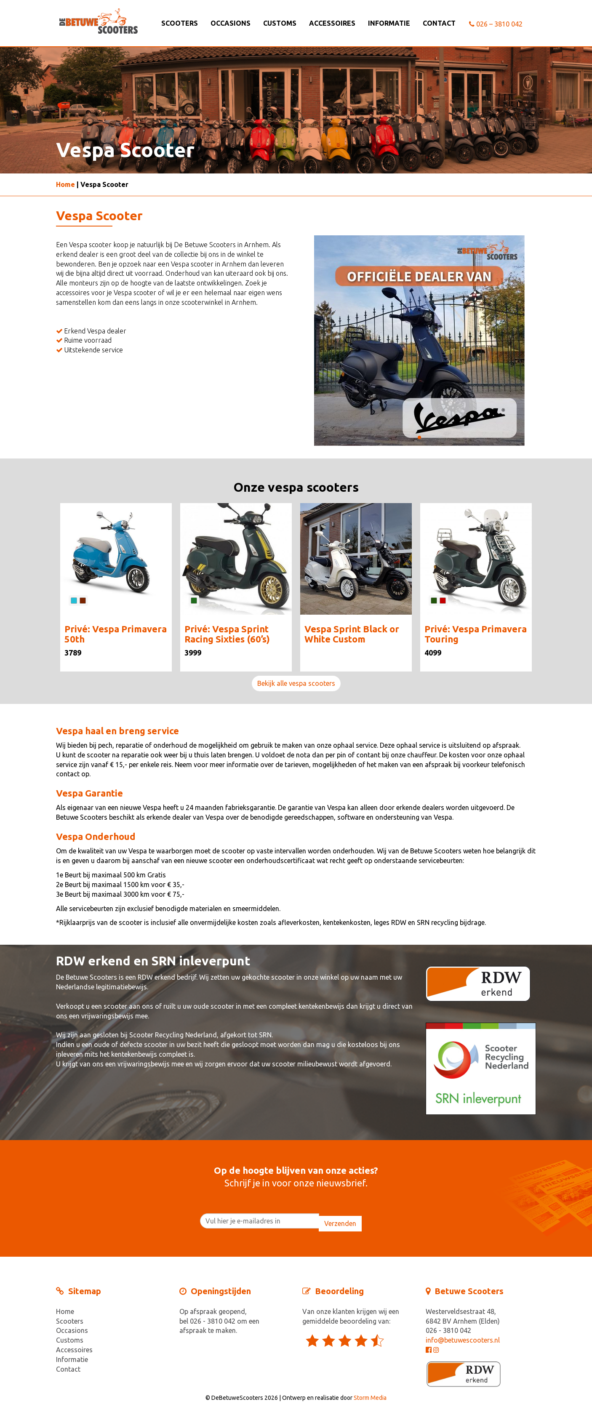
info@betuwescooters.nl (463, 1340)
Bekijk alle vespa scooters (296, 683)
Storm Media (370, 1397)
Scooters (179, 23)
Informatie (389, 23)
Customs (279, 23)
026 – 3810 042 (496, 24)
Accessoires (332, 23)
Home (65, 184)
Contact (439, 23)
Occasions (231, 23)
